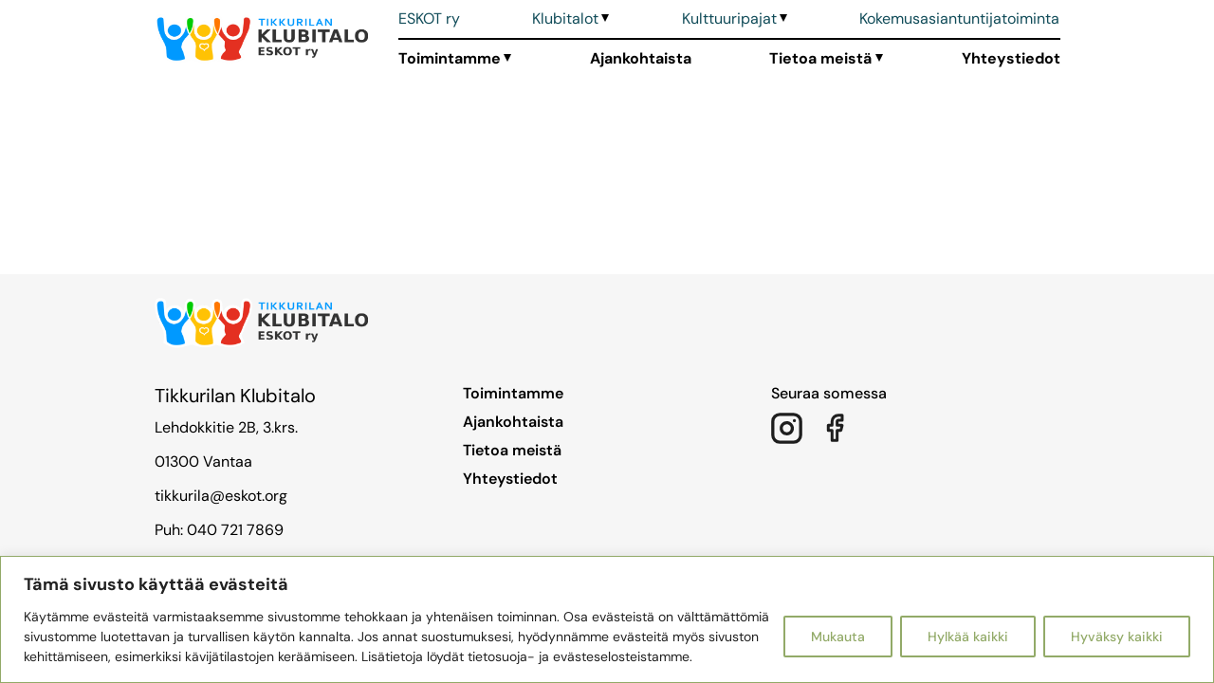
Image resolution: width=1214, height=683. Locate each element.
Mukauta (838, 636)
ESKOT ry (429, 18)
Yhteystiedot (1011, 58)
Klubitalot (565, 18)
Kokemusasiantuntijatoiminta (959, 18)
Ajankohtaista (640, 58)
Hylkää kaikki (968, 636)
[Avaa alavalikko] (603, 19)
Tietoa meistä (820, 58)
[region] (607, 619)
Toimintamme (449, 58)
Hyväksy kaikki (1117, 636)
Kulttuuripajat (729, 18)
